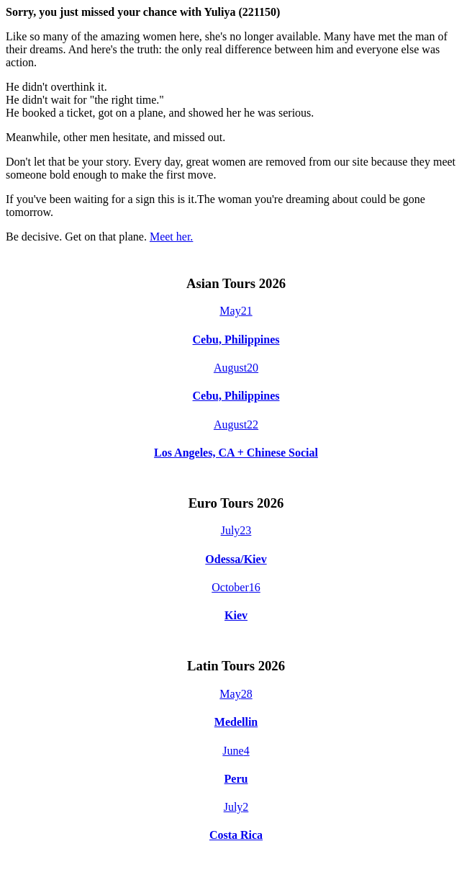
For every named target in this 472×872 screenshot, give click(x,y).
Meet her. (171, 236)
